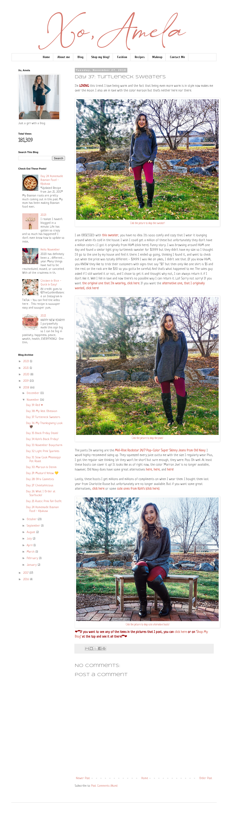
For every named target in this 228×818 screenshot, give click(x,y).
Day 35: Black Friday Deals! (42, 433)
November (33, 400)
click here (98, 489)
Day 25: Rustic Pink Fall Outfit (44, 501)
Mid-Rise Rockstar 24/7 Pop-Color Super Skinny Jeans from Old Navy (160, 450)
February (33, 558)
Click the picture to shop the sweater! (147, 223)
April (30, 545)
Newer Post (83, 778)
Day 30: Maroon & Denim (41, 467)
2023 (43, 215)
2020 (26, 374)
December (33, 393)
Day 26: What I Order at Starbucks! (40, 493)
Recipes (140, 57)
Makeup (157, 57)
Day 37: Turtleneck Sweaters (43, 417)
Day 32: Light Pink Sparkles (42, 451)
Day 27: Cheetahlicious (39, 485)
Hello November (50, 249)
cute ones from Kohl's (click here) (138, 489)
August (31, 532)
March (31, 551)
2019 (26, 381)
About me (63, 57)
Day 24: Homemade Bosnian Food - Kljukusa (52, 180)
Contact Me (177, 57)
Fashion (122, 57)
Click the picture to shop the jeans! (147, 438)
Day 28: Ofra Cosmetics (40, 479)
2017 (26, 573)
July (30, 538)
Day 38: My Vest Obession (41, 411)
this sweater (110, 235)
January (32, 565)
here (149, 469)
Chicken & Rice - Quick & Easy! (51, 282)
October (32, 519)
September (34, 525)
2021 (43, 315)
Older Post (205, 778)
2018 (26, 387)
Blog (80, 57)
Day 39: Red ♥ (34, 405)
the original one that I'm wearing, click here (110, 283)
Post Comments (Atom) (104, 786)
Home (46, 57)
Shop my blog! (100, 57)
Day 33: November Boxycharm (44, 445)
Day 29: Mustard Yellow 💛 (42, 473)
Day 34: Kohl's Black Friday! (42, 439)
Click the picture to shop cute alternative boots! (147, 624)
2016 (26, 579)
